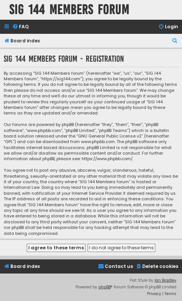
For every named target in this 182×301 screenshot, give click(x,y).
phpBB (104, 287)
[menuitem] (20, 27)
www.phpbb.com (98, 142)
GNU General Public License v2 (110, 136)
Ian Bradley (165, 280)
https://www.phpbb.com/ (107, 159)
